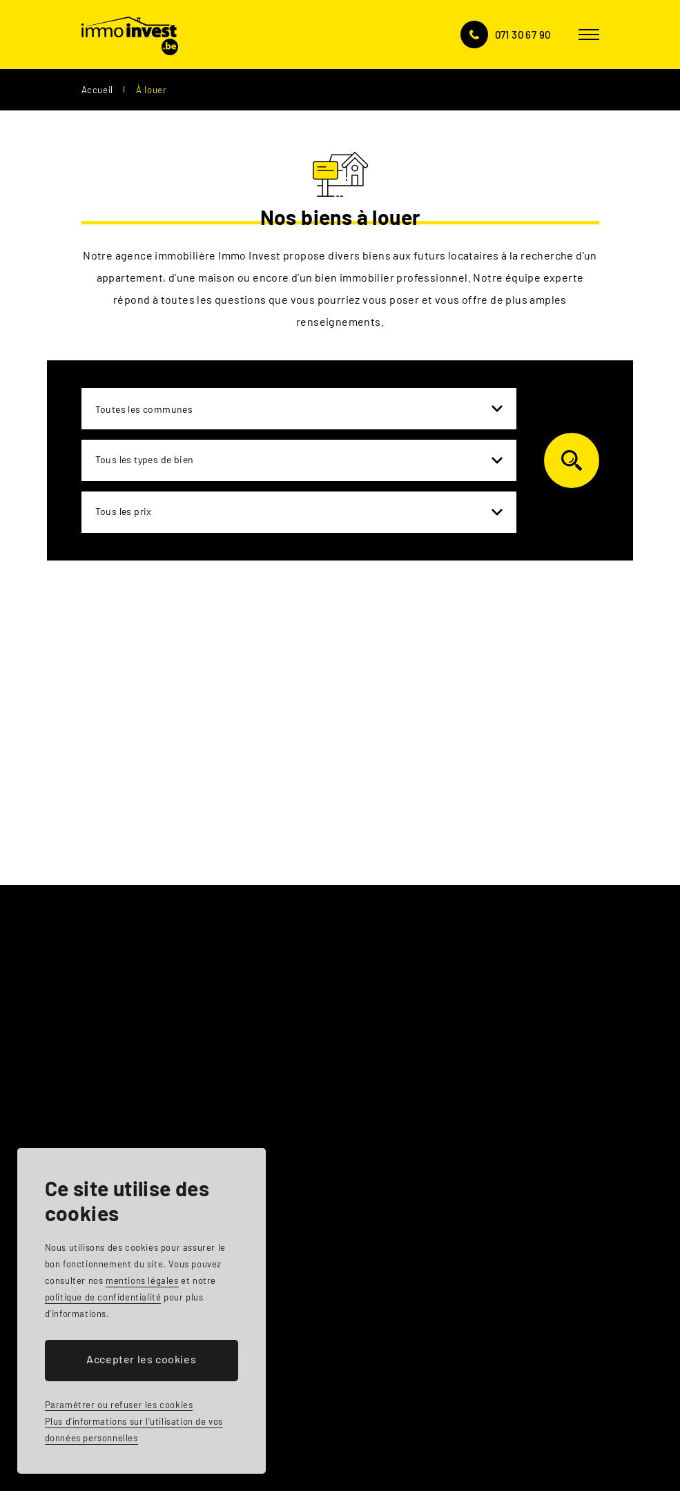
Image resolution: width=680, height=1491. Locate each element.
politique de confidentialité (103, 1297)
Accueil (97, 89)
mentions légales (142, 1280)
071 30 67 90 (523, 34)
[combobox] (298, 408)
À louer (151, 89)
